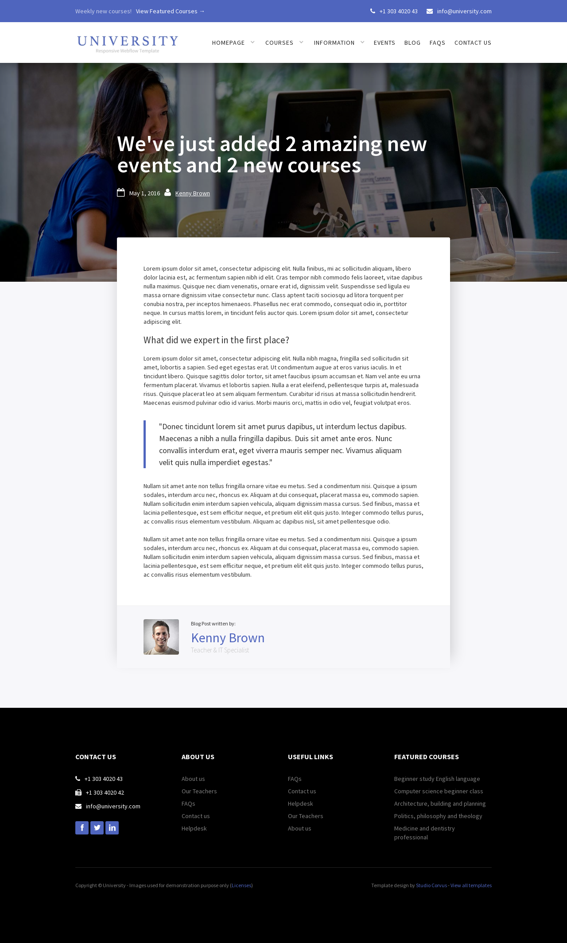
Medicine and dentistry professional (424, 832)
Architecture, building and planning (440, 803)
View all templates (471, 885)
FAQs (438, 43)
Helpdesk (194, 828)
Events (385, 43)
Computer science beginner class (438, 791)
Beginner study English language (437, 779)
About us (193, 779)
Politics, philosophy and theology (438, 816)
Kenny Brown (192, 193)
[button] (233, 42)
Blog (412, 43)
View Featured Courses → (170, 11)
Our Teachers (199, 791)
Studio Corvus (431, 885)
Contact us (473, 43)
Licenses (241, 885)
